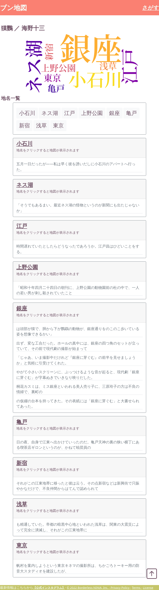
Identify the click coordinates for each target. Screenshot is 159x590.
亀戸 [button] (131, 113)
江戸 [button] (69, 113)
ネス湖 (24, 184)
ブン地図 (13, 7)
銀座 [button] (114, 113)
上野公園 (27, 267)
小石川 (24, 143)
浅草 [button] (41, 125)
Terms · (137, 588)
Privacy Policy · (121, 588)
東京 (21, 545)
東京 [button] (58, 125)
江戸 (21, 226)
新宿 (21, 463)
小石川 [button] (27, 113)
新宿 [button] (24, 125)
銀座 (21, 308)
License (148, 588)
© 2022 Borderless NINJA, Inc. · (89, 588)
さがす (150, 7)
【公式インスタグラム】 (49, 588)
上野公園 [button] (92, 113)
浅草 (21, 504)
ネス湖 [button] (49, 113)
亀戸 (21, 421)
